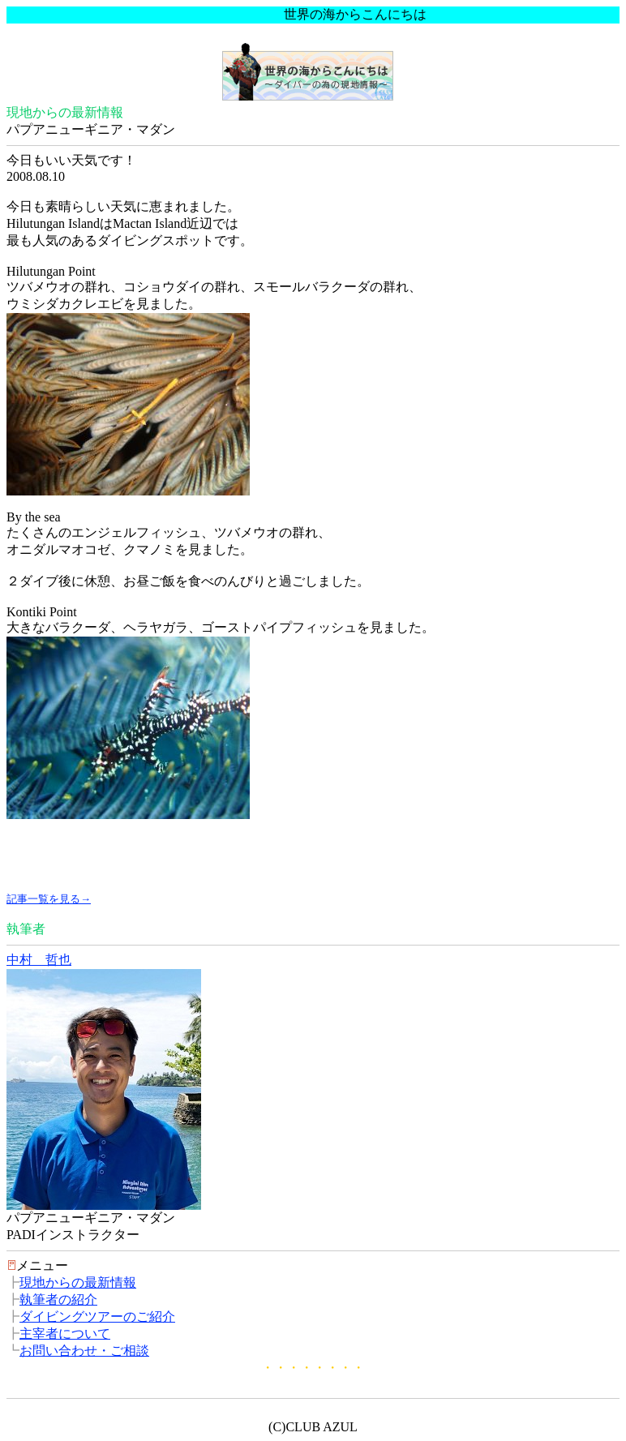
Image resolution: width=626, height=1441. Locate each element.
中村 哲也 (38, 960)
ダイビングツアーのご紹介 (97, 1316)
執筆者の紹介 (58, 1299)
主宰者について (64, 1333)
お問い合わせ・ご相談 (84, 1350)
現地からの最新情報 (77, 1282)
